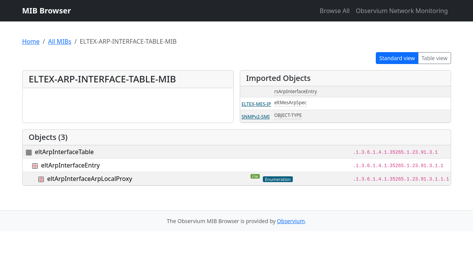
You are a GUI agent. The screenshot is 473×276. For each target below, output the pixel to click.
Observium (291, 221)
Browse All (335, 11)
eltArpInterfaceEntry (70, 165)
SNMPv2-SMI (256, 116)
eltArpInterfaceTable (64, 152)
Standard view (397, 58)
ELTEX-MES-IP (256, 104)
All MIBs (59, 41)
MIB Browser (46, 10)
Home (31, 41)
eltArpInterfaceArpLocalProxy (89, 178)
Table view (435, 58)
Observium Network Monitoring (402, 11)
